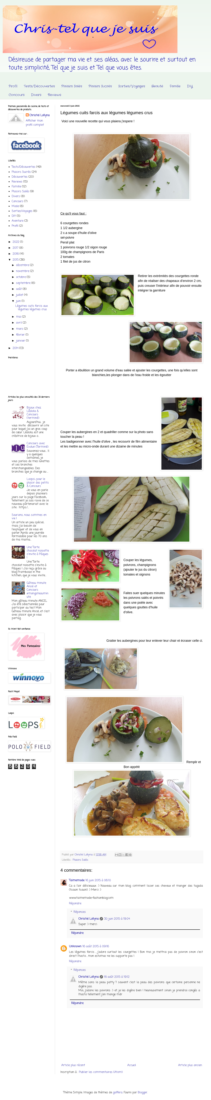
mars (20, 329)
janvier (21, 341)
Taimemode (76, 880)
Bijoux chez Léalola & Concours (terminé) (34, 413)
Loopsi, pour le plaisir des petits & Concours (38, 482)
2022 (16, 242)
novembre (23, 271)
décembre (23, 265)
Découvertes (20, 177)
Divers (36, 95)
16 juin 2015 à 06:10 (98, 880)
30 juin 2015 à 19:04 (117, 919)
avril (19, 323)
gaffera (117, 1092)
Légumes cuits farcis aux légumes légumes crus (31, 308)
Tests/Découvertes (39, 86)
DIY (190, 86)
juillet (20, 295)
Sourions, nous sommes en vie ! (29, 517)
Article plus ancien (190, 1065)
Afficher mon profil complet (35, 123)
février (21, 335)
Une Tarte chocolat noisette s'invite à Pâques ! (38, 552)
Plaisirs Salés (71, 86)
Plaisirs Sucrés (100, 86)
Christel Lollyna (88, 919)
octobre (21, 277)
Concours (17, 95)
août (19, 289)
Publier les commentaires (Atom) (101, 1072)
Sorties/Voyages (131, 86)
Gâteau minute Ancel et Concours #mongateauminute (37, 590)
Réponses (80, 912)
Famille (175, 86)
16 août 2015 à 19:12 (116, 977)
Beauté (157, 86)
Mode (15, 206)
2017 (16, 248)
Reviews (54, 95)
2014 (16, 348)
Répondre (75, 903)
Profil (13, 86)
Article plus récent (73, 1065)
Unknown (75, 946)
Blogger (142, 1092)
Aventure (17, 221)
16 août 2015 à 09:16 (95, 946)
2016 (16, 254)
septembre (23, 283)
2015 (16, 260)
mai (19, 317)
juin (19, 301)
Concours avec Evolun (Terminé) (38, 445)
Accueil (131, 1065)
